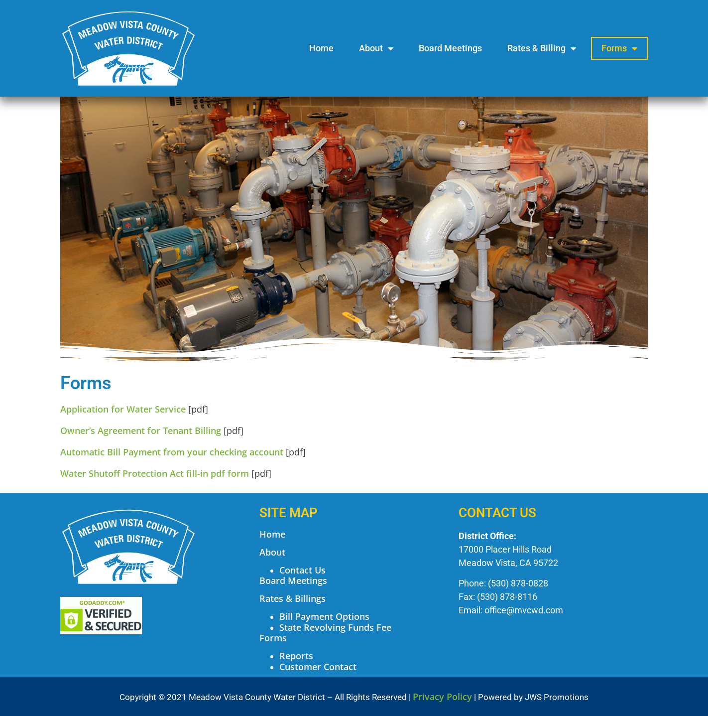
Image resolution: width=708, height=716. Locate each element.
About (376, 48)
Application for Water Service (123, 409)
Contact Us (302, 570)
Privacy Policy (442, 697)
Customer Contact (317, 667)
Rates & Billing (541, 48)
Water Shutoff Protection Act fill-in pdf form (154, 473)
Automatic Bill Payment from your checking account (171, 452)
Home (321, 48)
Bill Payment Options (324, 616)
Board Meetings (450, 48)
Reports (296, 656)
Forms (619, 48)
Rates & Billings (292, 598)
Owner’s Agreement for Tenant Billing (140, 430)
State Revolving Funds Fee (335, 627)
